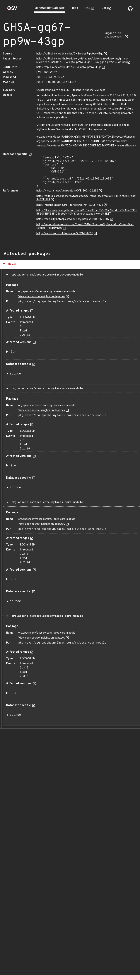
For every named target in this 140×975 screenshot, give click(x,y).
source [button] (15, 374)
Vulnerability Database (49, 8)
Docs (104, 8)
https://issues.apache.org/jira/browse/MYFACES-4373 (69, 205)
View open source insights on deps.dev (41, 296)
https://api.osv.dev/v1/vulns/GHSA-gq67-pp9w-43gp (68, 67)
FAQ (88, 8)
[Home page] (12, 9)
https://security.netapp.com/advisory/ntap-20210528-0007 (73, 219)
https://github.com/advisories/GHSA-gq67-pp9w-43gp (69, 54)
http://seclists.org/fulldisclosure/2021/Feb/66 (64, 233)
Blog (75, 8)
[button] (70, 264)
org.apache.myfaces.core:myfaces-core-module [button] (46, 275)
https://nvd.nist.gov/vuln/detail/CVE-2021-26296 (67, 191)
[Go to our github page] (130, 10)
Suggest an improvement (114, 35)
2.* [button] (13, 352)
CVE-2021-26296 (47, 72)
